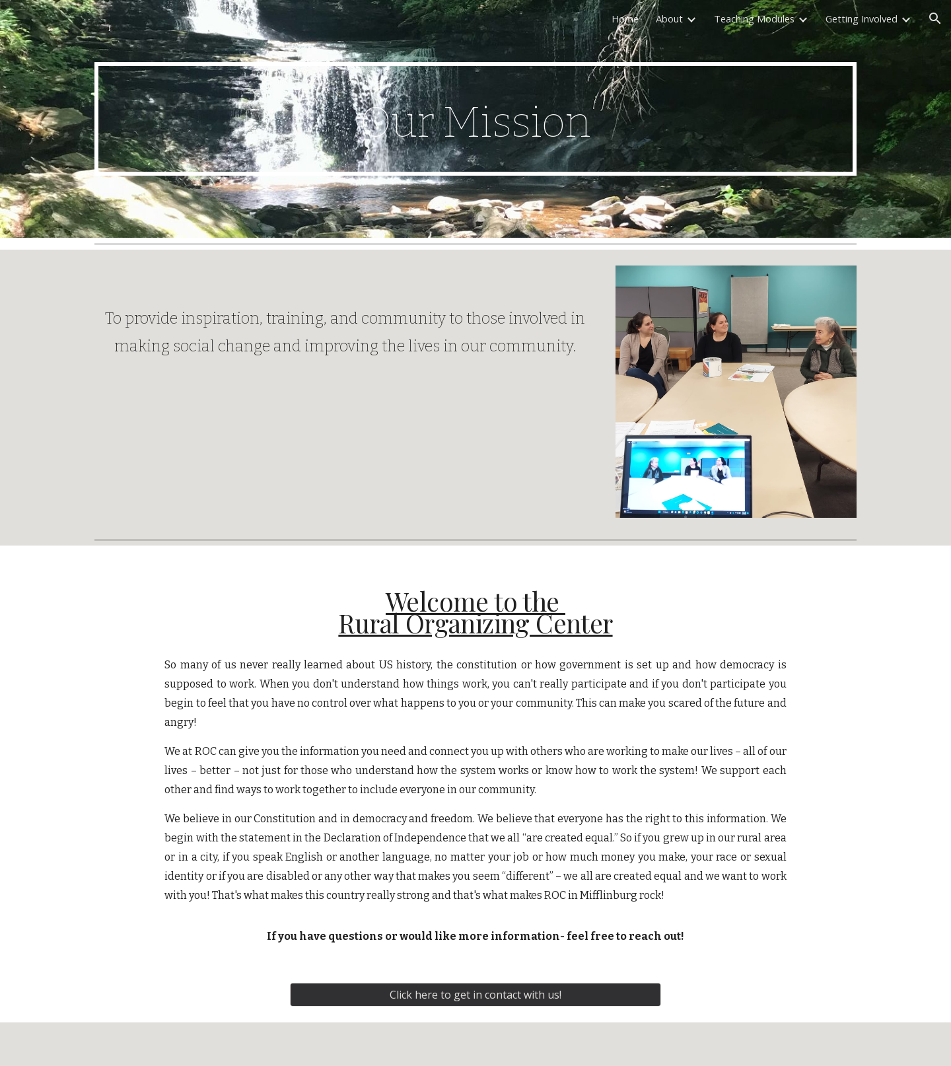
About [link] (669, 18)
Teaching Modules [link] (754, 18)
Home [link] (625, 18)
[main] (475, 118)
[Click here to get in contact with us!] (475, 995)
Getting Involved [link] (862, 18)
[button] (935, 18)
